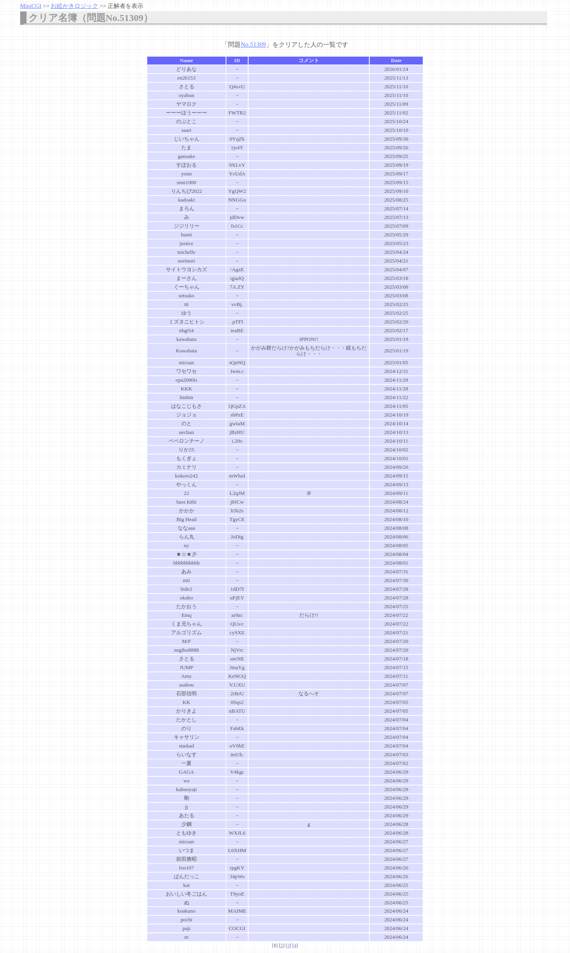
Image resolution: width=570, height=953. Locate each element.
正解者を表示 (125, 6)
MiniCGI (31, 6)
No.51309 (253, 44)
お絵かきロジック (74, 6)
